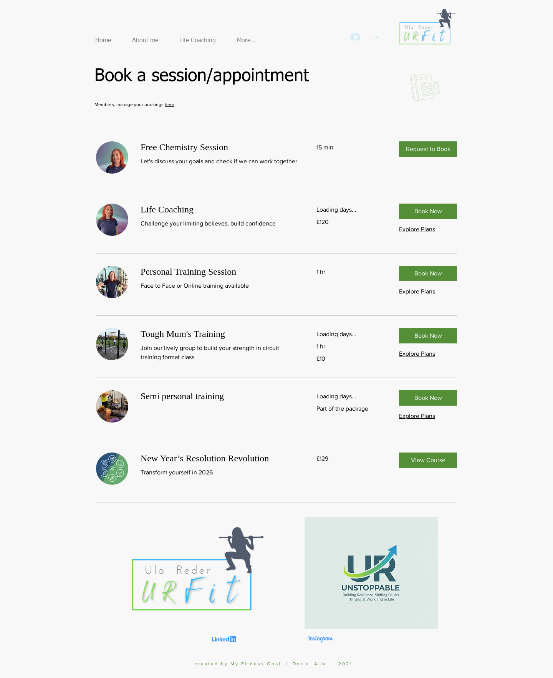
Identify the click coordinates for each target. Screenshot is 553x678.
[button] (428, 149)
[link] (219, 147)
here (169, 104)
